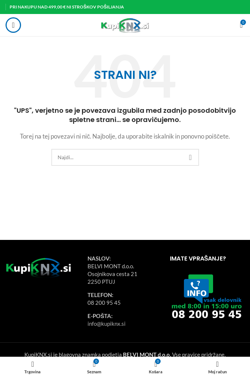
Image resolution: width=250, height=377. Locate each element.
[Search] (125, 157)
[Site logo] (125, 24)
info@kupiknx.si (107, 323)
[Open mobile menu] (13, 25)
